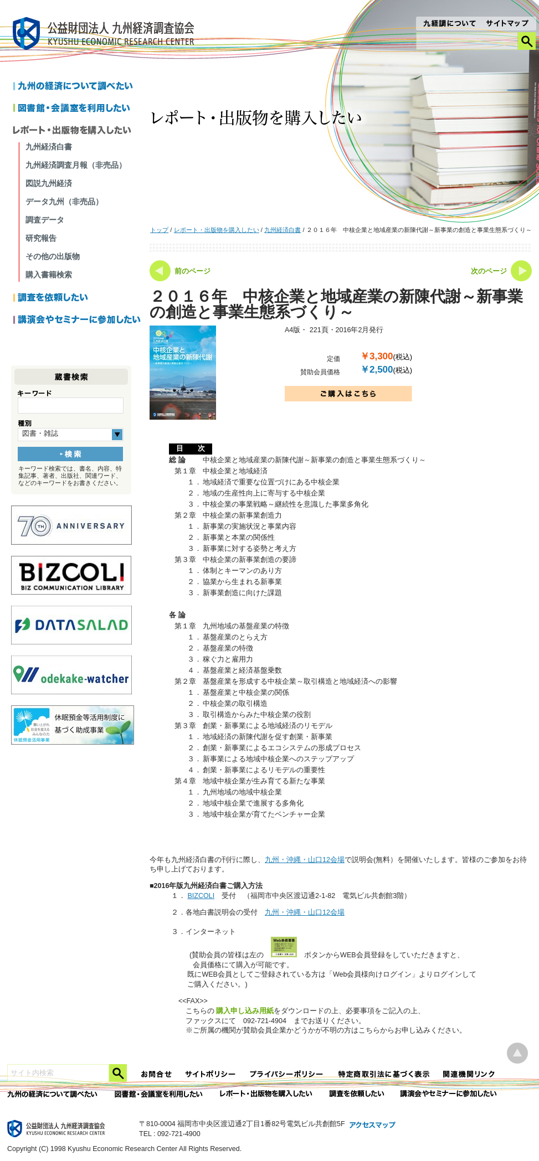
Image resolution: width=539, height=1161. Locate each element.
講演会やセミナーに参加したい (77, 320)
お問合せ (156, 1074)
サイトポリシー (211, 1074)
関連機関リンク (469, 1074)
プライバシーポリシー (287, 1074)
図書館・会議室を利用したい (77, 109)
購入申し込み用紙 (245, 1011)
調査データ (44, 219)
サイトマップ (507, 24)
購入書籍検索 (48, 274)
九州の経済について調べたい (77, 86)
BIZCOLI (200, 896)
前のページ (192, 271)
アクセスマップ (373, 1125)
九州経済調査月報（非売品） (75, 165)
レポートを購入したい (77, 131)
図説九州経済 (48, 183)
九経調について (449, 24)
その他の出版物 (52, 256)
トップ (159, 229)
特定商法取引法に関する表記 (384, 1074)
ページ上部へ (517, 1053)
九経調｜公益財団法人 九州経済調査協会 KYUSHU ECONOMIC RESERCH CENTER (106, 35)
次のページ (489, 271)
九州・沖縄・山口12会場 (305, 860)
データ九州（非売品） (64, 201)
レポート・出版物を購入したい (216, 229)
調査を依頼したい (77, 298)
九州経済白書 (282, 229)
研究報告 (41, 238)
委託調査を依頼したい (357, 1094)
